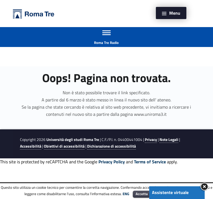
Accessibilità (30, 146)
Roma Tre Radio (106, 42)
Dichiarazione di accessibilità (111, 146)
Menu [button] (174, 13)
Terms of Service (150, 161)
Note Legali (168, 140)
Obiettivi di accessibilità (64, 146)
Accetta (142, 194)
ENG (126, 194)
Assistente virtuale (170, 192)
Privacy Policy (111, 161)
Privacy (151, 140)
